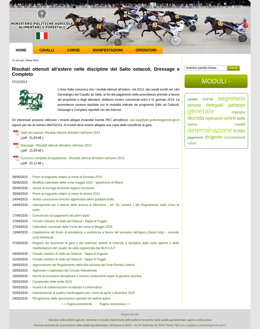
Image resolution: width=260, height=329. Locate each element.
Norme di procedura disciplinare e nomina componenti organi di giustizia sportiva (86, 276)
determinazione (210, 130)
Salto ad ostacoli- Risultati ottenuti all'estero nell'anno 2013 (60, 132)
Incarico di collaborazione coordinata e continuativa (67, 287)
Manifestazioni (108, 50)
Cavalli (46, 50)
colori (192, 143)
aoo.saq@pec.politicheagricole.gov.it (155, 120)
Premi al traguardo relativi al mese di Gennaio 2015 (67, 177)
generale (200, 111)
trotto (239, 130)
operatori (214, 118)
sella (241, 118)
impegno (238, 112)
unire (230, 118)
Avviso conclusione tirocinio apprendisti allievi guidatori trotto (73, 199)
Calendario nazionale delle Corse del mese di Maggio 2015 (72, 227)
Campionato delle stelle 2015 (52, 281)
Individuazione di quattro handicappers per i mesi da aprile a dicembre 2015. (84, 293)
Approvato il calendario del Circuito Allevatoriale (64, 270)
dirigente (213, 137)
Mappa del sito (130, 314)
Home (21, 50)
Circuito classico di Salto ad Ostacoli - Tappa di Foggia (69, 259)
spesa (192, 124)
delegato (214, 105)
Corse (73, 50)
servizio (194, 105)
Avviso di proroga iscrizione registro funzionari (63, 188)
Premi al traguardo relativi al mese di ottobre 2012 (66, 194)
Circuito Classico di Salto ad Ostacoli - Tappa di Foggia (69, 221)
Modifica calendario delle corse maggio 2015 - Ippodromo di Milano (77, 182)
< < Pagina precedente (76, 304)
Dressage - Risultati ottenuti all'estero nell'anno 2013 (56, 145)
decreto (195, 118)
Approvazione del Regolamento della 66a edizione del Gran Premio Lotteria (83, 265)
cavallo (192, 99)
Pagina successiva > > (115, 304)
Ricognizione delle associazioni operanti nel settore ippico (71, 298)
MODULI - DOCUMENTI (216, 83)
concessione (234, 137)
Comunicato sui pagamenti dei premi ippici (61, 215)
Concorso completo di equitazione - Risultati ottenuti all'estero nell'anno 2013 (72, 158)
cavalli (240, 124)
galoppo (236, 105)
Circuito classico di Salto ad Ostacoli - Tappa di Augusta (70, 254)
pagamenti (195, 137)
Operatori (146, 50)
